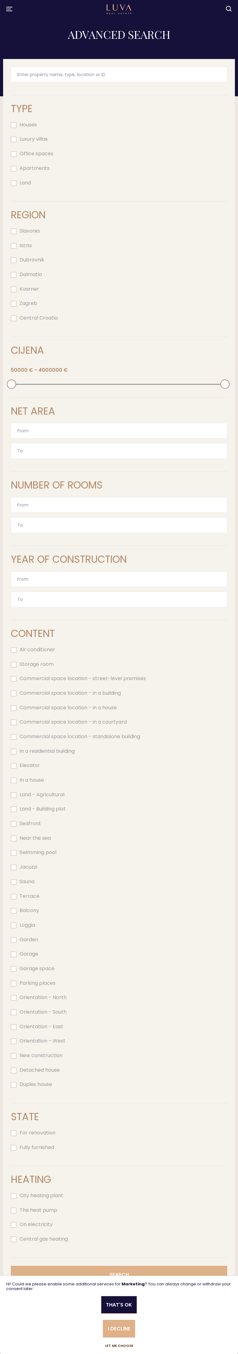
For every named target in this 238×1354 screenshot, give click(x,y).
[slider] (11, 384)
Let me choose (119, 1346)
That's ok (119, 1304)
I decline (119, 1328)
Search (119, 1274)
